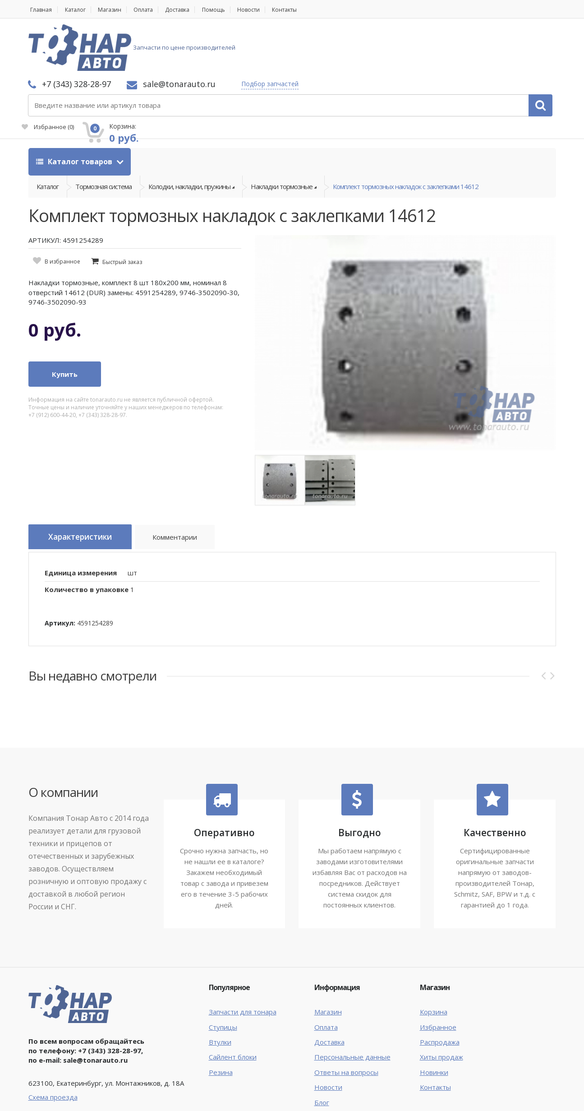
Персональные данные (352, 1012)
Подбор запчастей (389, 37)
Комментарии (186, 495)
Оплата (154, 9)
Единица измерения (81, 527)
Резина (221, 1027)
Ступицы (223, 981)
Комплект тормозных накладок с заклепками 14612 (405, 140)
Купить (65, 330)
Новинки (434, 1027)
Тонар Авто (56, 1096)
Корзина (433, 966)
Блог (321, 1057)
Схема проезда (53, 1051)
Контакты (310, 9)
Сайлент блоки (233, 1012)
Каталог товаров (75, 113)
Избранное (454, 52)
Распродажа (440, 996)
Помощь (232, 9)
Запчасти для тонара (242, 966)
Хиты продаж (441, 1012)
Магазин (116, 9)
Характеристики (85, 494)
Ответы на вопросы (346, 1027)
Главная (40, 9)
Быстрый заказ (122, 218)
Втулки (220, 996)
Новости (270, 9)
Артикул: (60, 578)
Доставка (192, 9)
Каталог (78, 9)
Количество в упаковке (87, 544)
